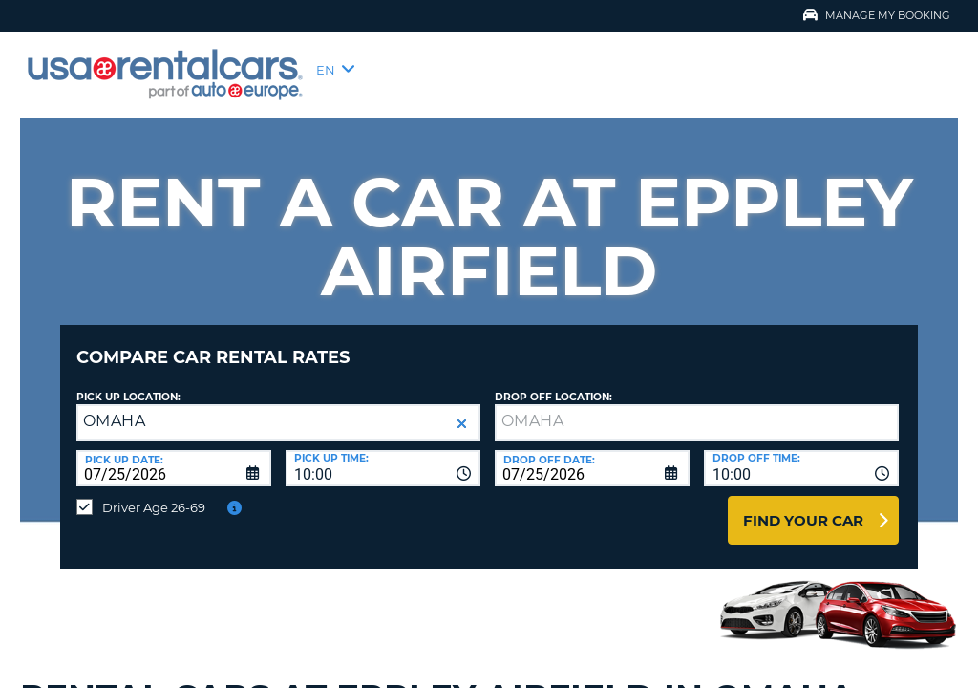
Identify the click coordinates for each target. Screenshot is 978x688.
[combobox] (382, 454)
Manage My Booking (876, 15)
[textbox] (697, 408)
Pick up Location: (128, 382)
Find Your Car (803, 506)
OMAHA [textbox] (114, 407)
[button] (462, 409)
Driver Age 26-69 (153, 493)
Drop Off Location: (553, 382)
